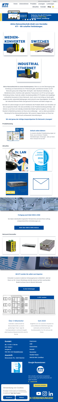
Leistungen (50, 4)
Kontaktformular (18, 352)
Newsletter (33, 352)
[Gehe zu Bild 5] (32, 19)
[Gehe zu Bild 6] (35, 19)
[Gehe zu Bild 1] (23, 19)
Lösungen (41, 4)
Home (16, 4)
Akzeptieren (9, 397)
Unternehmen (23, 4)
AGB (31, 344)
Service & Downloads (44, 1)
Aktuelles (35, 7)
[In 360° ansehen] (42, 297)
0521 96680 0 (8, 347)
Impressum (33, 341)
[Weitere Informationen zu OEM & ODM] (29, 228)
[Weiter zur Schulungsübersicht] (29, 289)
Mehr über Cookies (15, 393)
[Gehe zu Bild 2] (25, 19)
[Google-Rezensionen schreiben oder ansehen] (40, 385)
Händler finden (34, 355)
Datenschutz (33, 346)
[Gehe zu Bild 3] (27, 19)
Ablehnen (21, 397)
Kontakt (43, 7)
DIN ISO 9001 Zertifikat (37, 357)
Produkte (33, 4)
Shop (51, 7)
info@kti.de (8, 349)
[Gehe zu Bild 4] (30, 19)
